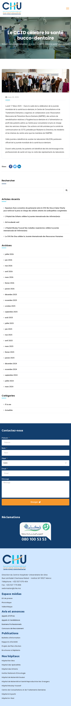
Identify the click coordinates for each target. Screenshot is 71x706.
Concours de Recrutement (13, 628)
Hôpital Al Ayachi (9, 694)
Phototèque (6, 602)
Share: (4, 167)
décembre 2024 (11, 364)
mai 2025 (8, 335)
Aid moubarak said (12, 222)
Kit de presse (7, 598)
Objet (4, 458)
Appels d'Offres (8, 616)
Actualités (13, 44)
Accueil (5, 44)
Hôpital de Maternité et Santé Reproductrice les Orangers (26, 681)
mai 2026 (8, 266)
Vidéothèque (7, 607)
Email (4, 469)
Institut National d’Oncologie (13, 673)
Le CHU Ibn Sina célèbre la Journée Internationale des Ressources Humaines (34, 236)
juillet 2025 (9, 323)
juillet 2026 (9, 254)
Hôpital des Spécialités (11, 665)
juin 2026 (8, 260)
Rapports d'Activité (10, 642)
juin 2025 (8, 329)
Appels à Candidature (11, 620)
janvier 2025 (9, 358)
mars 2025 (9, 346)
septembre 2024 (11, 375)
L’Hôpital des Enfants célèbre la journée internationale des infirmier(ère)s (32, 216)
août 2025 (9, 318)
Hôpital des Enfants (10, 669)
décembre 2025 (11, 295)
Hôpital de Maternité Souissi (13, 677)
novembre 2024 (11, 369)
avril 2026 (9, 272)
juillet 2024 (9, 381)
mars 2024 (9, 387)
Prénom (5, 438)
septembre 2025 (11, 312)
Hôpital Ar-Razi (8, 698)
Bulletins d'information (11, 638)
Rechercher (8, 180)
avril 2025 (9, 341)
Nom (4, 448)
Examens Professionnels (11, 624)
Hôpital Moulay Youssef (11, 686)
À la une (32, 44)
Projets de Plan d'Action (11, 646)
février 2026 (9, 283)
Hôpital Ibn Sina (8, 661)
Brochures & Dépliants (11, 650)
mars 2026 (9, 277)
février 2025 (9, 352)
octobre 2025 (10, 306)
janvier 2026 (9, 289)
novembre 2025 (11, 300)
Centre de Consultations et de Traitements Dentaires (24, 690)
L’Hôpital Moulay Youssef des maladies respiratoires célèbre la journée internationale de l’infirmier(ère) (31, 229)
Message (5, 479)
